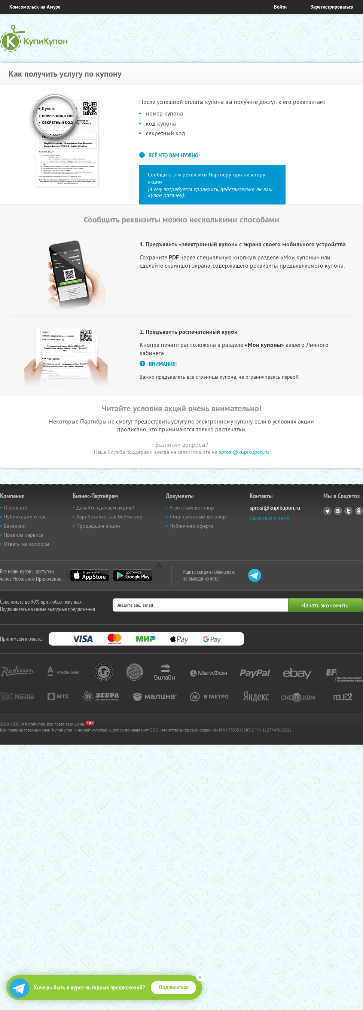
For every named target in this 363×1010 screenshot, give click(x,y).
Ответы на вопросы (26, 544)
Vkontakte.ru (338, 511)
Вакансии (15, 526)
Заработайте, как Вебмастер (109, 516)
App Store (89, 575)
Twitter (348, 511)
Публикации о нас (25, 516)
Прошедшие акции (98, 526)
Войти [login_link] (280, 7)
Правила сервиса (23, 535)
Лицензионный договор (198, 516)
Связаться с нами (270, 517)
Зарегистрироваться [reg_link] (332, 7)
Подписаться (174, 987)
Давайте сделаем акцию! (105, 507)
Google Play (132, 575)
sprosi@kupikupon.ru (244, 452)
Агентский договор (192, 507)
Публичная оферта (192, 526)
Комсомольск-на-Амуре (35, 7)
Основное (15, 507)
